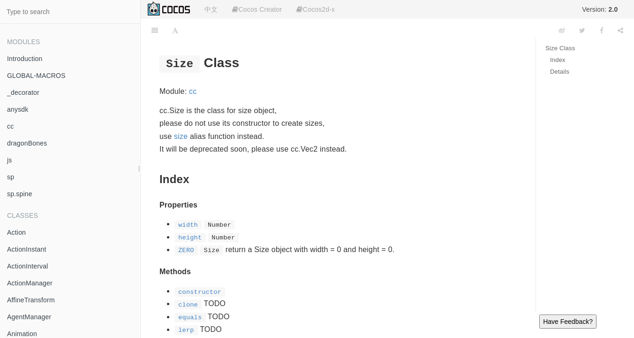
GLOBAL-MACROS (36, 75)
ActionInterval (27, 266)
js (9, 160)
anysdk (18, 109)
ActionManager (30, 283)
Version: (600, 9)
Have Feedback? (568, 321)
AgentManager (29, 317)
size (181, 136)
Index (558, 59)
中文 (211, 9)
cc (10, 126)
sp (10, 177)
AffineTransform (31, 300)
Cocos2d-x (315, 9)
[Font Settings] (175, 30)
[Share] (620, 30)
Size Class (560, 48)
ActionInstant (26, 249)
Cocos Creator (257, 9)
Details (559, 71)
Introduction (25, 58)
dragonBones (27, 143)
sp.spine (19, 194)
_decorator (23, 92)
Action (16, 232)
